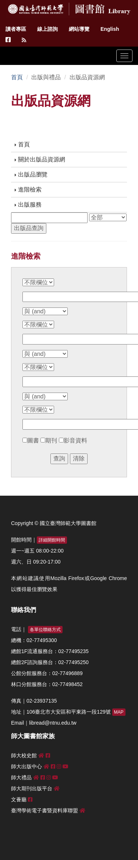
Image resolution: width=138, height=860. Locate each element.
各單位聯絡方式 (45, 629)
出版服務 (28, 204)
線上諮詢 (47, 29)
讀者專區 (16, 29)
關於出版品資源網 (40, 159)
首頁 (17, 77)
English (109, 29)
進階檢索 (28, 189)
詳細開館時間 (52, 540)
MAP (119, 712)
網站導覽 (79, 29)
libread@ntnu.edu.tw (53, 723)
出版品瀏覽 (31, 174)
